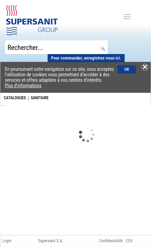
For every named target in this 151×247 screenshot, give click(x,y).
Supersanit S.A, (50, 240)
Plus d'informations (23, 85)
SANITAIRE (40, 97)
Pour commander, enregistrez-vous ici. (86, 58)
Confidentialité (111, 240)
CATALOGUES (15, 97)
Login (6, 240)
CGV (129, 240)
